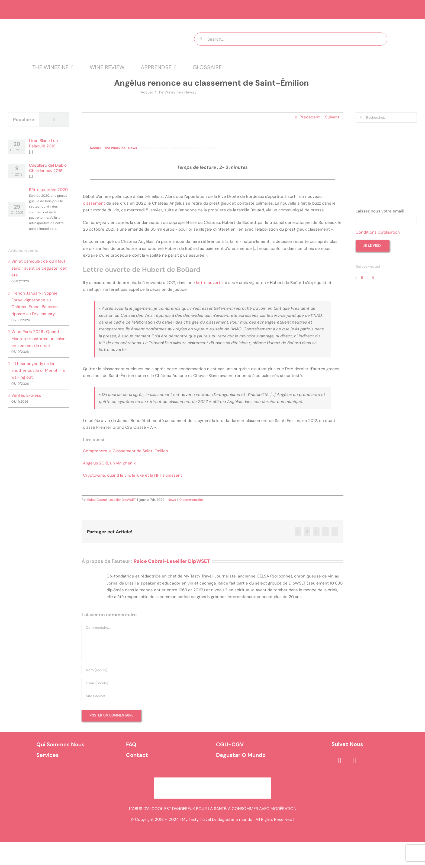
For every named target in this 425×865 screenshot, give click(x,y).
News (189, 92)
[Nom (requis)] (199, 670)
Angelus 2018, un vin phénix (109, 463)
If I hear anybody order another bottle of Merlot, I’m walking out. (38, 370)
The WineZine (169, 92)
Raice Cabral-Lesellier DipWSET (111, 500)
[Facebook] (356, 277)
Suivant (332, 117)
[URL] (199, 696)
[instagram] (355, 760)
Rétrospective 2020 (48, 189)
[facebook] (339, 760)
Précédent (310, 117)
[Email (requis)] (199, 683)
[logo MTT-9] (99, 24)
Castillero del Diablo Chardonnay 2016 (48, 168)
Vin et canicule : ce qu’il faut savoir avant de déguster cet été (39, 268)
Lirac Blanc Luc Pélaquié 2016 (43, 143)
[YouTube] (362, 277)
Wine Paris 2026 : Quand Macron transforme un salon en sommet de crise (38, 338)
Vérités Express (26, 395)
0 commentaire (191, 500)
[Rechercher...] (386, 117)
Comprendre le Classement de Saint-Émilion (125, 451)
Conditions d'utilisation (378, 232)
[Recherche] (200, 39)
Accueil (147, 92)
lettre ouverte (209, 282)
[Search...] (290, 39)
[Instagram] (367, 277)
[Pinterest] (373, 277)
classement (94, 203)
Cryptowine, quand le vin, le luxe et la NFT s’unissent (133, 475)
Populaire (23, 119)
